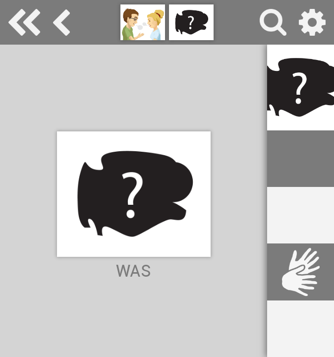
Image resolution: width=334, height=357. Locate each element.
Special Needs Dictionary (24, 22)
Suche (273, 22)
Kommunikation (61, 22)
